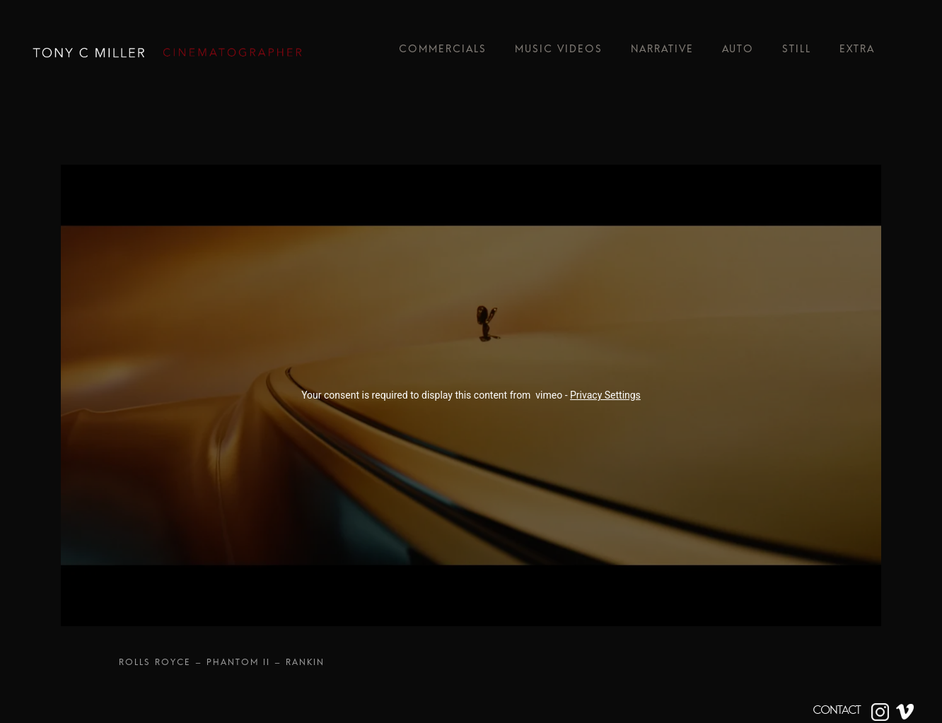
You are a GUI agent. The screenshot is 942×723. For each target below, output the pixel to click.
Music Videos (559, 52)
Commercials (443, 52)
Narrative (662, 52)
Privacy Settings (605, 395)
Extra (857, 52)
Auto (738, 52)
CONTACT (837, 710)
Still (796, 52)
